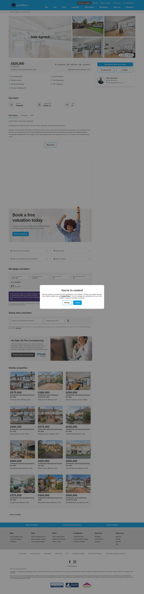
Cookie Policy (66, 296)
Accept (77, 302)
